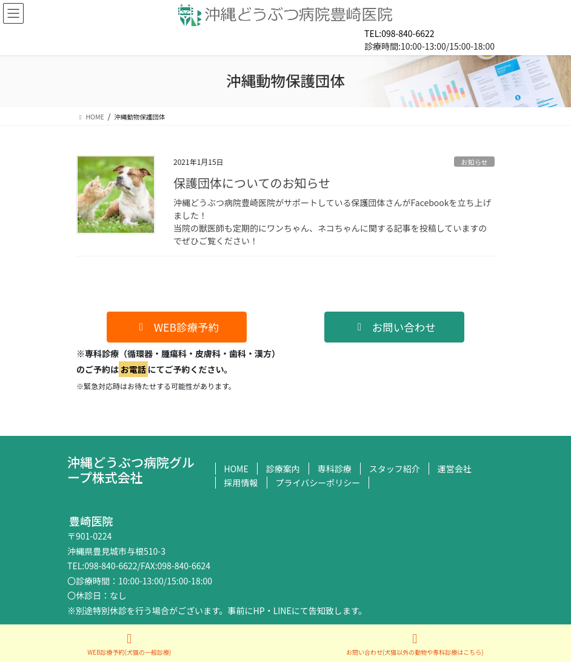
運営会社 (455, 469)
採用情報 (241, 482)
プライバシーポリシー (318, 482)
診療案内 (283, 469)
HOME (236, 469)
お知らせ (474, 162)
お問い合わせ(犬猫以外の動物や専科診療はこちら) (415, 644)
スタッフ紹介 (394, 469)
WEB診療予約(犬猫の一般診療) (129, 644)
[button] (177, 327)
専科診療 (335, 469)
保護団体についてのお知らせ (251, 183)
